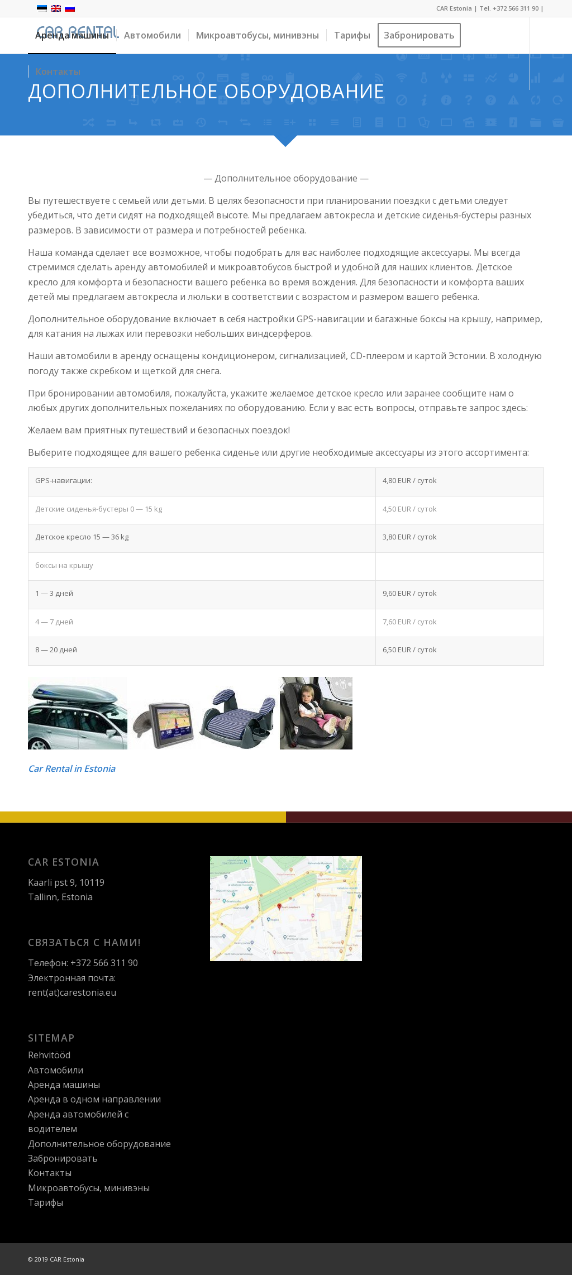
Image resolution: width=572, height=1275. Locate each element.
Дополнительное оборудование (99, 1144)
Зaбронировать (63, 1158)
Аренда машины (64, 1084)
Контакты (50, 1173)
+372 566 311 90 (515, 8)
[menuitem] (72, 35)
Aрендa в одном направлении (94, 1099)
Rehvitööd (49, 1055)
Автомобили (55, 1070)
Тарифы (45, 1202)
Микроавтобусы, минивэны (89, 1188)
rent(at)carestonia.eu (72, 992)
